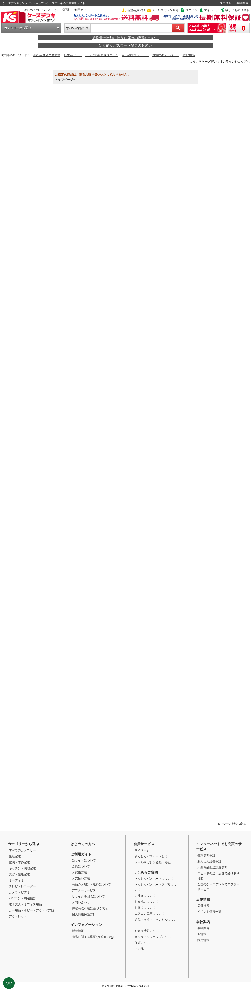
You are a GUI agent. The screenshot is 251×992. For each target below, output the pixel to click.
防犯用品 (189, 55)
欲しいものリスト (237, 10)
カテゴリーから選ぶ (17, 28)
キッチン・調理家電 (22, 868)
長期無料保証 (206, 855)
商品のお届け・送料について (91, 884)
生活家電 (15, 856)
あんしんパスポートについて (154, 878)
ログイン (191, 10)
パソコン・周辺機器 (22, 898)
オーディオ (16, 880)
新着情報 (78, 931)
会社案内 (242, 3)
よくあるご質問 (58, 10)
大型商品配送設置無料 (212, 867)
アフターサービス (84, 890)
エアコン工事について (150, 913)
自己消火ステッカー (135, 55)
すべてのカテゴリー (22, 850)
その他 (139, 949)
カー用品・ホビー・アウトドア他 (31, 910)
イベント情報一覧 (209, 911)
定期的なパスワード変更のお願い (125, 45)
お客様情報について (148, 931)
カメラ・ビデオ (19, 892)
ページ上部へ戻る (234, 824)
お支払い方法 (81, 878)
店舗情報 (203, 899)
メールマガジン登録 (165, 10)
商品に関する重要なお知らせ (93, 937)
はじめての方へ (34, 10)
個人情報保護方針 (84, 914)
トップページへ (65, 79)
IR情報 (201, 934)
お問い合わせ (81, 902)
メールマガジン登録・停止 (153, 862)
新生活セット (73, 55)
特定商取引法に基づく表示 (90, 908)
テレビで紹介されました (101, 55)
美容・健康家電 (19, 874)
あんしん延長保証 (209, 861)
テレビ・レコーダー (22, 886)
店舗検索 (203, 905)
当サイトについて (84, 860)
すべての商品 (75, 28)
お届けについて (145, 907)
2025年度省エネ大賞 (46, 55)
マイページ (211, 10)
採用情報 (226, 3)
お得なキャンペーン (165, 55)
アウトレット (18, 916)
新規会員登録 (136, 10)
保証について (144, 943)
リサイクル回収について (88, 896)
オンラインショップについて (154, 937)
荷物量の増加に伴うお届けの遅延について (125, 38)
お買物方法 (79, 872)
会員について (81, 866)
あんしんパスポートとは (151, 856)
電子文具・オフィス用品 (25, 904)
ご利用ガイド (81, 10)
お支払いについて (147, 901)
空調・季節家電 (19, 862)
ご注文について (145, 895)
